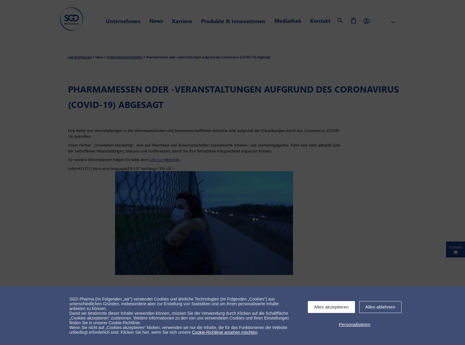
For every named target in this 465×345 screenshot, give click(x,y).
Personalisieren (354, 324)
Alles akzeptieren (331, 306)
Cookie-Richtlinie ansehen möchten (224, 332)
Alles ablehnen (380, 306)
